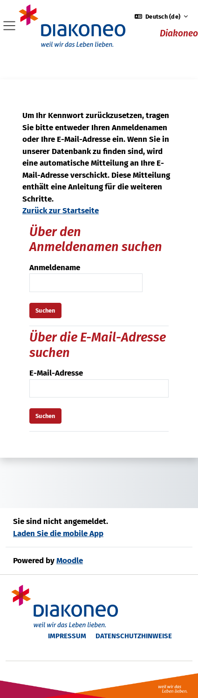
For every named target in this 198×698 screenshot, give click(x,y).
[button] (161, 16)
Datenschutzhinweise (134, 636)
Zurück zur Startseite (60, 211)
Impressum (67, 636)
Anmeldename (54, 267)
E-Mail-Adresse (56, 373)
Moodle (69, 560)
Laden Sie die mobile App (58, 533)
